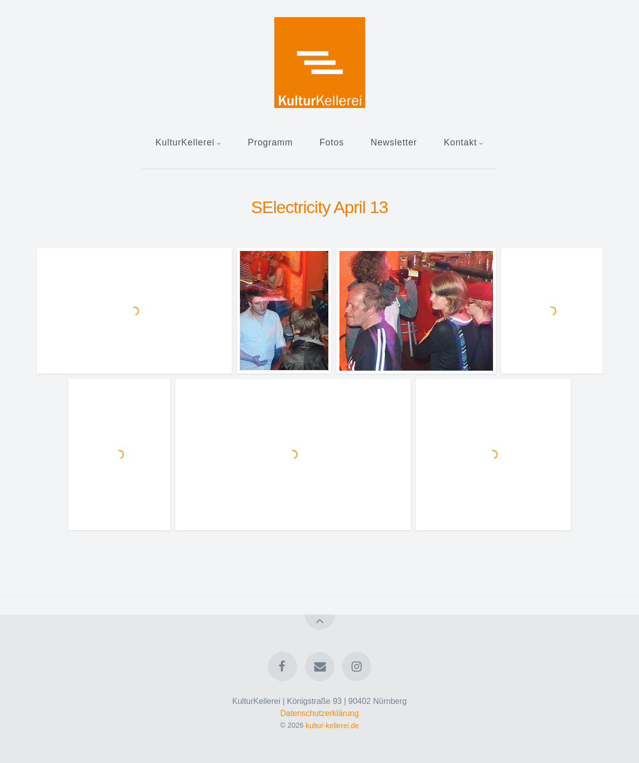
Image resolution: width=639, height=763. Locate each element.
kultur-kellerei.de (332, 725)
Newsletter (394, 142)
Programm (270, 142)
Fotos (331, 142)
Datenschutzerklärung (319, 713)
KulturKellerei (185, 142)
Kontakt (460, 142)
